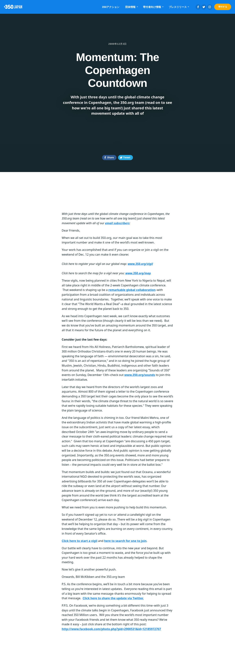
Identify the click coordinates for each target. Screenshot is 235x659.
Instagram (209, 7)
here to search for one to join (125, 541)
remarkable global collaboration (131, 290)
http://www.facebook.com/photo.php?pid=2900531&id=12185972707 (111, 629)
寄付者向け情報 (152, 7)
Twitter (203, 7)
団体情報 (130, 7)
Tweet (126, 157)
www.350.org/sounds (139, 375)
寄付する (222, 6)
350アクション (111, 7)
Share (110, 157)
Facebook (198, 7)
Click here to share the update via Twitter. (113, 598)
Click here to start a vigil (79, 541)
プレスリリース (178, 7)
